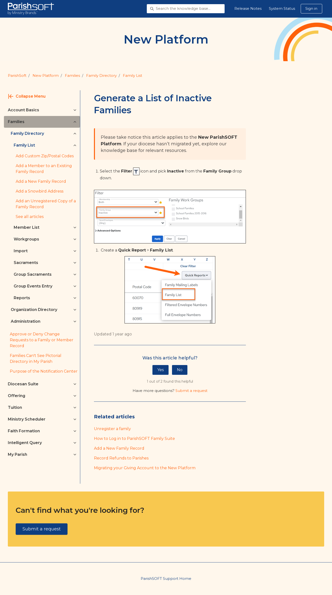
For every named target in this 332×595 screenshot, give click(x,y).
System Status (282, 8)
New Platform (46, 75)
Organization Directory (34, 309)
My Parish (17, 454)
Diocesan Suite (23, 384)
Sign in (311, 8)
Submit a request (191, 390)
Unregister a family (112, 428)
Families (72, 75)
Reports (22, 298)
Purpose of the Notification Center (44, 371)
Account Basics (23, 110)
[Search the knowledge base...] (186, 9)
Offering (16, 395)
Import (21, 251)
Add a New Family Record (119, 448)
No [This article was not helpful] (180, 369)
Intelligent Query (25, 442)
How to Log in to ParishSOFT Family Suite (134, 438)
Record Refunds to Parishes (121, 458)
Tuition (15, 407)
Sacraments (26, 262)
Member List (26, 227)
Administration (25, 321)
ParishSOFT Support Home (166, 578)
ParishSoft (17, 75)
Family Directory (101, 75)
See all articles (30, 216)
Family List (132, 75)
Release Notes (248, 8)
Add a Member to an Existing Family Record (44, 168)
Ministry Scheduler (27, 419)
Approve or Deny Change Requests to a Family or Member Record (41, 340)
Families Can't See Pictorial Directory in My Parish (35, 358)
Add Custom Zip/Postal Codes (45, 156)
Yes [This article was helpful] (160, 369)
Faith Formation (24, 431)
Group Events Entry (33, 286)
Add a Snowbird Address (39, 191)
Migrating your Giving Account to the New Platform (144, 468)
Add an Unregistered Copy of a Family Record (46, 204)
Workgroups (26, 239)
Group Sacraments (33, 274)
